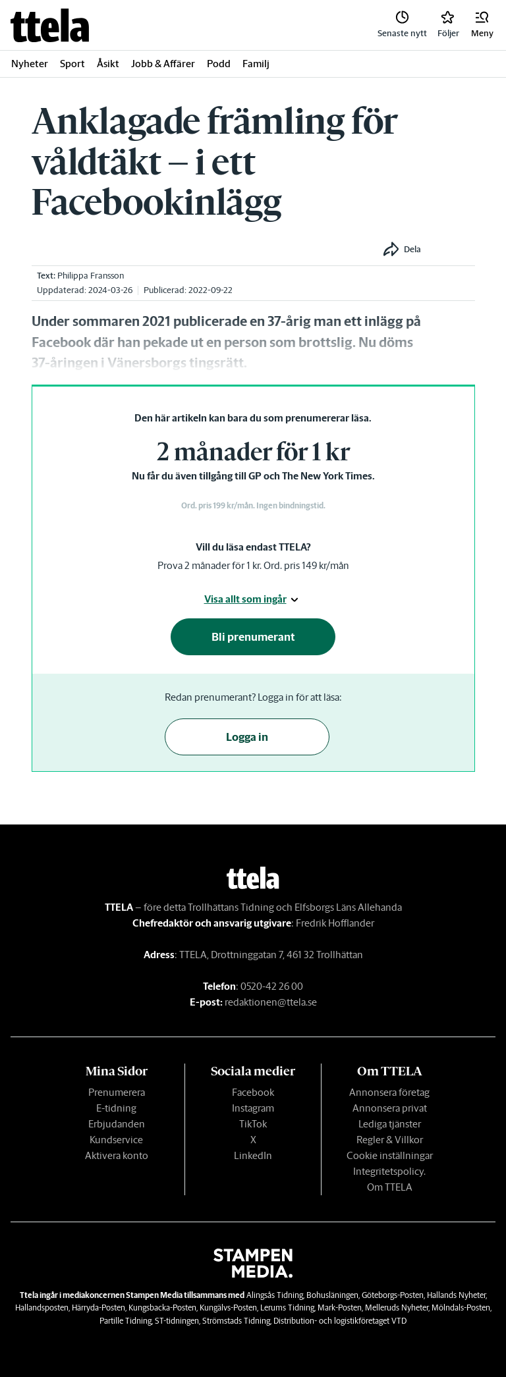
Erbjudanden (116, 1124)
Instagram (253, 1108)
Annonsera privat (389, 1108)
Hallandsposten (42, 1307)
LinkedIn (253, 1155)
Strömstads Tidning (236, 1321)
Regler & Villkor (389, 1139)
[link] (50, 25)
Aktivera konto (116, 1155)
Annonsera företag (389, 1092)
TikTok (253, 1124)
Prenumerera (116, 1092)
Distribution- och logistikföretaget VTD (340, 1321)
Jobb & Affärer (163, 63)
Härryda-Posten (98, 1307)
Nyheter (29, 63)
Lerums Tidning (287, 1307)
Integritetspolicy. (389, 1171)
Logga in (247, 737)
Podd (219, 63)
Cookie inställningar (390, 1155)
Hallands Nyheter (456, 1295)
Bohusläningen (332, 1295)
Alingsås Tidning (274, 1295)
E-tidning (116, 1108)
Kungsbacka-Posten (162, 1307)
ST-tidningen (177, 1321)
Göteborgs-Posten (393, 1295)
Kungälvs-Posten (228, 1307)
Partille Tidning (125, 1321)
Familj (255, 63)
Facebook (253, 1092)
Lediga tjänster (389, 1124)
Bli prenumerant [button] (253, 637)
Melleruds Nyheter (396, 1307)
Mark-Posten (340, 1307)
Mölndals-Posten (461, 1307)
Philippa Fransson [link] (90, 275)
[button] (482, 25)
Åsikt (108, 63)
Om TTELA (389, 1187)
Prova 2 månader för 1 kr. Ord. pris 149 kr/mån (253, 565)
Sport (72, 63)
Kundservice (116, 1139)
